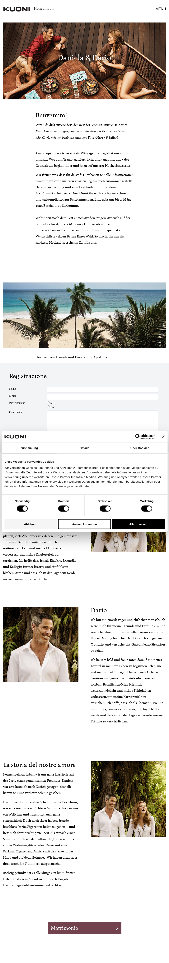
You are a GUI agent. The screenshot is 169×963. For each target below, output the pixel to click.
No (50, 407)
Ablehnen (30, 524)
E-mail (12, 395)
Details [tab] (84, 448)
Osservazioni (16, 412)
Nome (12, 388)
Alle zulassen (138, 524)
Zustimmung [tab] (29, 448)
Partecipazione (17, 403)
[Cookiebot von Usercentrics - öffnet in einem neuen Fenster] (138, 437)
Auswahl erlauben (84, 524)
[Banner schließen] (163, 437)
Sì (50, 403)
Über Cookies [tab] (139, 448)
